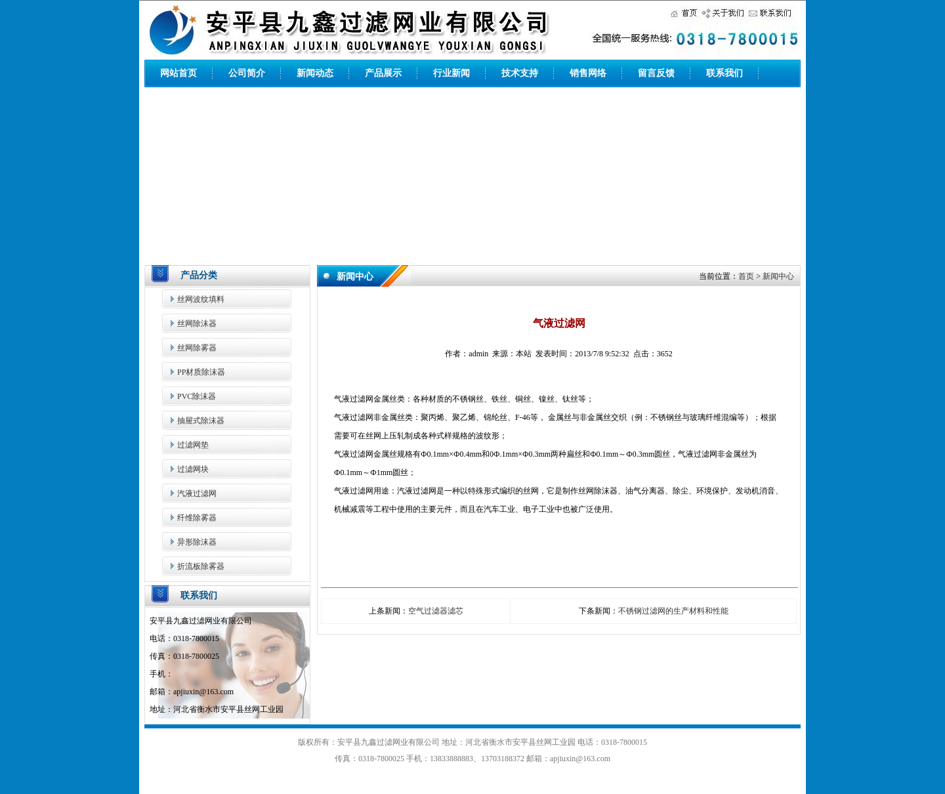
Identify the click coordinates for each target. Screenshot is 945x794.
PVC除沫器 (196, 396)
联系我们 (724, 73)
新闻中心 (778, 276)
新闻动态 (315, 73)
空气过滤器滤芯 (435, 611)
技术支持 (519, 73)
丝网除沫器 (197, 323)
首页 (746, 276)
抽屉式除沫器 (200, 420)
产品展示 (383, 73)
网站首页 (178, 73)
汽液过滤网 (197, 493)
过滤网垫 (193, 444)
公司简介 (246, 73)
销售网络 (588, 73)
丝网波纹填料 (200, 299)
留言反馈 (656, 73)
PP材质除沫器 (201, 372)
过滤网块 (193, 469)
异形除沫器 (197, 542)
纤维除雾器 (197, 517)
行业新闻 (451, 73)
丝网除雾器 (197, 347)
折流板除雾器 (200, 566)
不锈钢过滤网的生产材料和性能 (673, 611)
